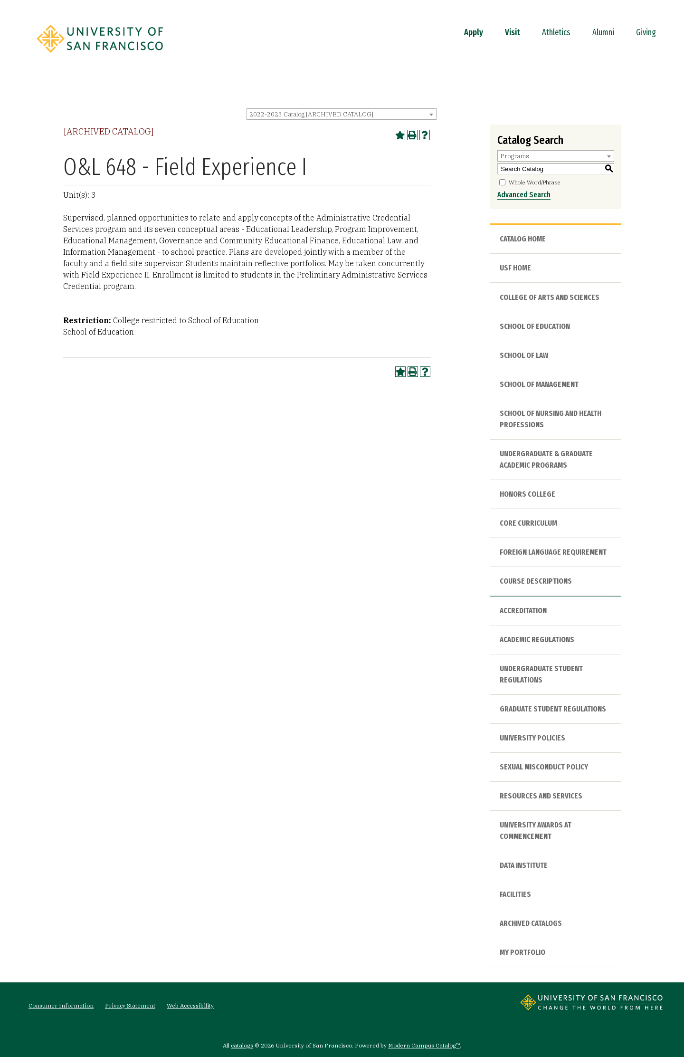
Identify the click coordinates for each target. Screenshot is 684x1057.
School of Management (539, 384)
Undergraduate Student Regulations (541, 674)
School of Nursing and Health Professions (550, 419)
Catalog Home (523, 238)
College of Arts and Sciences (549, 297)
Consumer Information (61, 1005)
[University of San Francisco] (99, 55)
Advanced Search (524, 194)
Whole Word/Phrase (534, 182)
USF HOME (515, 267)
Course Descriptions (536, 581)
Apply (473, 32)
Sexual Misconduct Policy (544, 766)
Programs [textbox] (514, 156)
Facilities (515, 894)
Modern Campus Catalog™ (424, 1045)
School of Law (524, 355)
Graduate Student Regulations (553, 708)
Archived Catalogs (531, 923)
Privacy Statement (130, 1005)
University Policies (532, 737)
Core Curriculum (528, 523)
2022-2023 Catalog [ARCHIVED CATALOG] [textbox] (311, 114)
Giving (646, 32)
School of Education (535, 326)
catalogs (242, 1045)
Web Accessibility (190, 1005)
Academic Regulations (537, 639)
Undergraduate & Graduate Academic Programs (546, 459)
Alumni (603, 32)
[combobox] (342, 114)
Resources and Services (541, 795)
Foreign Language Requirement (553, 552)
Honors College (527, 494)
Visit (512, 32)
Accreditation (523, 610)
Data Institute (524, 865)
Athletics (556, 32)
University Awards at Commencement (535, 830)
